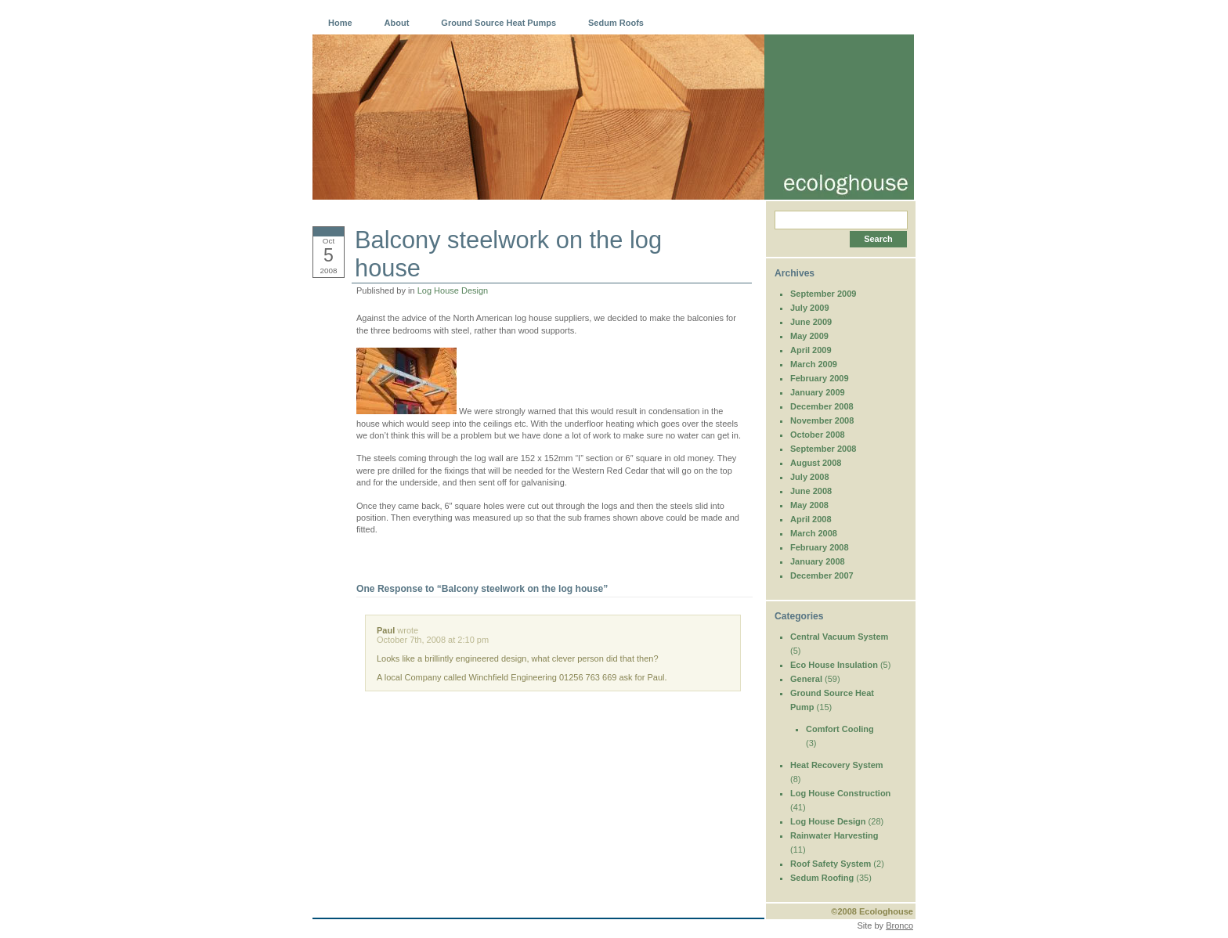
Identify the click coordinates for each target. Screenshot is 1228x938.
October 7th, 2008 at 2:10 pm (433, 639)
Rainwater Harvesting (834, 835)
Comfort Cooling (840, 729)
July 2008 (809, 477)
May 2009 (809, 336)
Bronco (899, 925)
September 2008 (823, 448)
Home (340, 22)
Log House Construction (840, 793)
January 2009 (817, 392)
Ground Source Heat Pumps (498, 22)
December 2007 (822, 575)
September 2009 (823, 293)
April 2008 (811, 519)
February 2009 (819, 378)
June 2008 (811, 491)
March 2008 (813, 533)
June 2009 (811, 321)
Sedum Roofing (822, 877)
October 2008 (817, 434)
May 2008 (809, 505)
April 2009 (811, 350)
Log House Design (453, 290)
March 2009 (813, 364)
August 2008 (815, 462)
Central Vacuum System (839, 636)
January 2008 (817, 561)
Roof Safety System (830, 863)
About (397, 22)
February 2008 (819, 547)
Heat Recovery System (836, 765)
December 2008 (822, 406)
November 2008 (822, 420)
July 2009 (809, 307)
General (806, 679)
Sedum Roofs (616, 22)
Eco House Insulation (834, 664)
